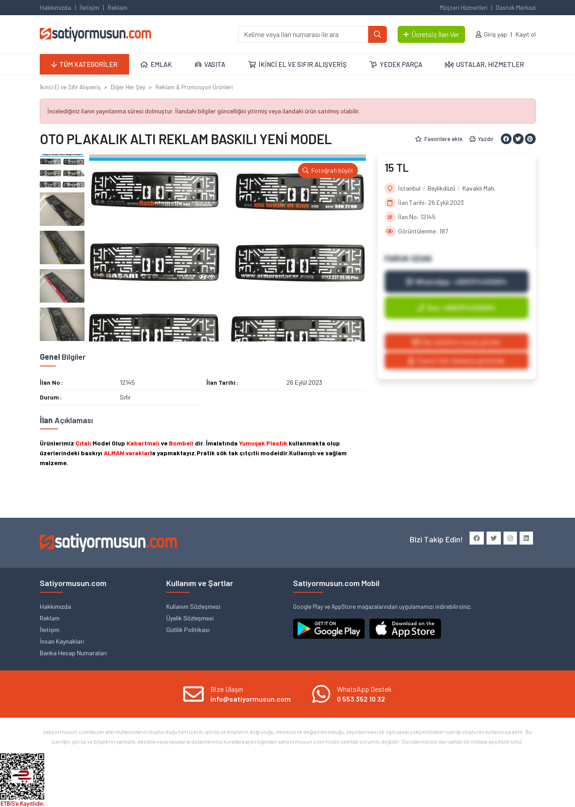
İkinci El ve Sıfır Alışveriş (70, 87)
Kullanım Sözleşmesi (193, 606)
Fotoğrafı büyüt (327, 170)
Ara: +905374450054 (456, 307)
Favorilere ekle (438, 138)
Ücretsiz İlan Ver (431, 34)
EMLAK (156, 64)
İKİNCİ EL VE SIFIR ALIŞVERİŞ (297, 64)
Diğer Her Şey (128, 87)
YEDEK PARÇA (395, 64)
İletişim (89, 7)
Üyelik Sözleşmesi (190, 618)
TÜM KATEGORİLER (84, 64)
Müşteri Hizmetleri (463, 7)
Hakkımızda (55, 7)
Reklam (117, 7)
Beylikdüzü (441, 188)
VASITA (210, 64)
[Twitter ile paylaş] (518, 138)
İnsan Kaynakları (62, 641)
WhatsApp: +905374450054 (457, 281)
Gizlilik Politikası (188, 629)
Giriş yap (495, 34)
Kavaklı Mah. (478, 188)
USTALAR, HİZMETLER (484, 64)
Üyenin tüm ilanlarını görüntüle (456, 360)
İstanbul (409, 188)
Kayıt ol (526, 34)
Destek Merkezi (516, 7)
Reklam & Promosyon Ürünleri (194, 87)
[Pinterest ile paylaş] (530, 138)
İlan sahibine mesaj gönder (456, 341)
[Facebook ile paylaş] (506, 138)
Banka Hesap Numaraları (73, 653)
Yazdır (482, 138)
